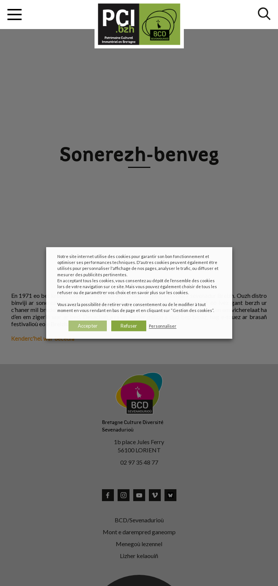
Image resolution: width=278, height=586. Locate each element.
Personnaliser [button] (162, 326)
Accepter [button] (88, 326)
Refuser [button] (129, 326)
